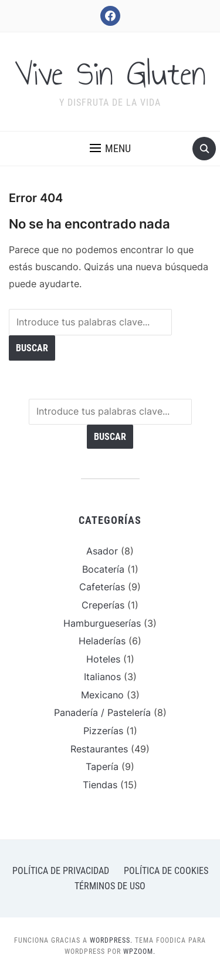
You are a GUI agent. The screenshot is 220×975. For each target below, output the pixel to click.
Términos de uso (110, 886)
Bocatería (103, 569)
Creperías (103, 605)
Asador (102, 551)
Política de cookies (166, 870)
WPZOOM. (139, 951)
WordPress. (111, 940)
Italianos (102, 676)
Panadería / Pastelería (102, 712)
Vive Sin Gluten (110, 74)
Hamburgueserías (102, 623)
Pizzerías (103, 731)
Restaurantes (99, 749)
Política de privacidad (60, 870)
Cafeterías (102, 587)
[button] (110, 148)
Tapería (102, 766)
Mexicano (102, 695)
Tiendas (100, 785)
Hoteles (103, 659)
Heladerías (102, 641)
